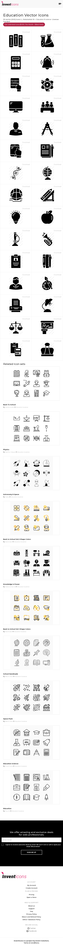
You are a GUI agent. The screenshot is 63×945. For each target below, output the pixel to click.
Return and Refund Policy (31, 917)
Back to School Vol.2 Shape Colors (17, 539)
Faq (31, 911)
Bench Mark (9, 676)
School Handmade (10, 674)
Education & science (43, 19)
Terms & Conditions (31, 943)
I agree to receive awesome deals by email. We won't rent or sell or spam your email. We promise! (33, 845)
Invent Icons (9, 766)
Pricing (31, 894)
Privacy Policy (31, 914)
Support (32, 908)
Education (7, 808)
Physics (6, 449)
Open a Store (31, 897)
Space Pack (8, 719)
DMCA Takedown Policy (31, 919)
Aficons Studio (9, 407)
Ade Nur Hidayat (10, 452)
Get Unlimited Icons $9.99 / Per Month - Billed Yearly (24, 24)
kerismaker (8, 542)
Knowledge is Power (11, 584)
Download (26, 32)
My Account (31, 885)
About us (31, 906)
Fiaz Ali (7, 811)
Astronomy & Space (11, 494)
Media (7, 497)
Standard (6, 21)
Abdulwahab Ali (28, 19)
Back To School (9, 405)
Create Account (31, 888)
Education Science (10, 764)
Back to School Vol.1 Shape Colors (16, 629)
